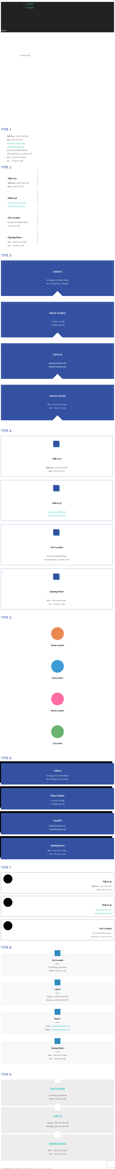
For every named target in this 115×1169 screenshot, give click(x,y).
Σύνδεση (30, 4)
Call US (57, 1102)
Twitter (16, 4)
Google (3, 4)
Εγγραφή (30, 7)
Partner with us (58, 663)
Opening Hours (57, 1128)
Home (4, 55)
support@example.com (16, 143)
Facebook (10, 4)
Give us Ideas (57, 726)
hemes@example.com (57, 354)
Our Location (57, 1076)
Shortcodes (13, 55)
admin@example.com (15, 147)
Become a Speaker (57, 694)
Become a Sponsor (57, 631)
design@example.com (57, 350)
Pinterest (23, 4)
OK (4, 1166)
